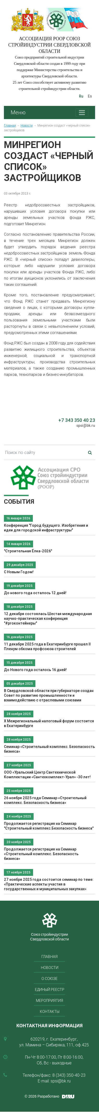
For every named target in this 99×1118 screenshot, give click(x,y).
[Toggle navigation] (82, 113)
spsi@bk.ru (85, 425)
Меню (18, 112)
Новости (27, 125)
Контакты (49, 1011)
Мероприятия (49, 1000)
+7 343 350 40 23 (76, 420)
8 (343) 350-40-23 (68, 1075)
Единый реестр (49, 989)
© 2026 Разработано (42, 1096)
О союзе (49, 978)
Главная (10, 125)
